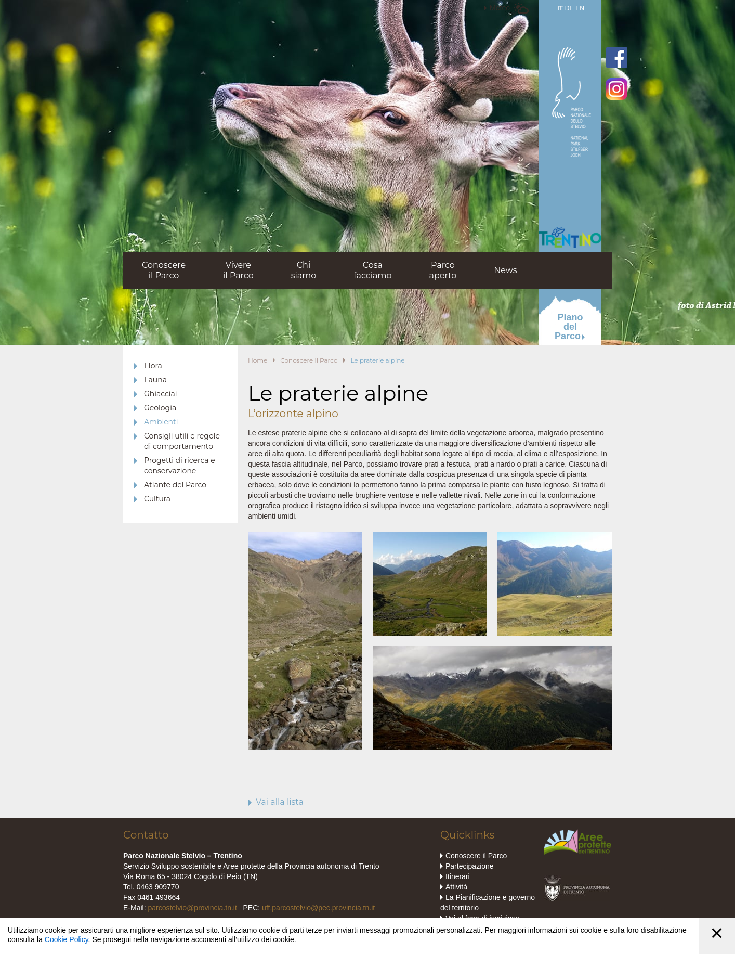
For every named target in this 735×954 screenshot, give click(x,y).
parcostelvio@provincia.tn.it (192, 908)
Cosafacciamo (372, 270)
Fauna (155, 379)
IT (560, 8)
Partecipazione (469, 866)
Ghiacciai (160, 393)
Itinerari (457, 876)
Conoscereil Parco (164, 270)
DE (569, 8)
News (505, 270)
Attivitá (456, 887)
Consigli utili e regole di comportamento (182, 441)
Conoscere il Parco (308, 360)
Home (257, 360)
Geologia (160, 407)
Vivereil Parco (238, 270)
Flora (153, 365)
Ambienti (161, 422)
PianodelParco (569, 326)
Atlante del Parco (175, 484)
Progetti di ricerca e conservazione (179, 465)
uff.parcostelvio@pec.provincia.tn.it (318, 908)
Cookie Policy (66, 939)
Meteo (500, 8)
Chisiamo (304, 270)
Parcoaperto (442, 270)
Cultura (157, 499)
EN (579, 8)
